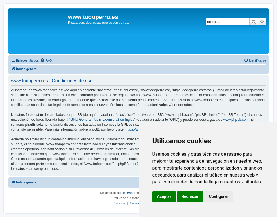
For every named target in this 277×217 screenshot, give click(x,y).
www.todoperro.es (93, 17)
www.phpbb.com (235, 120)
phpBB (126, 192)
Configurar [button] (218, 196)
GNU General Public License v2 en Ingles (102, 120)
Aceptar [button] (164, 196)
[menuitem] (46, 60)
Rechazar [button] (190, 196)
